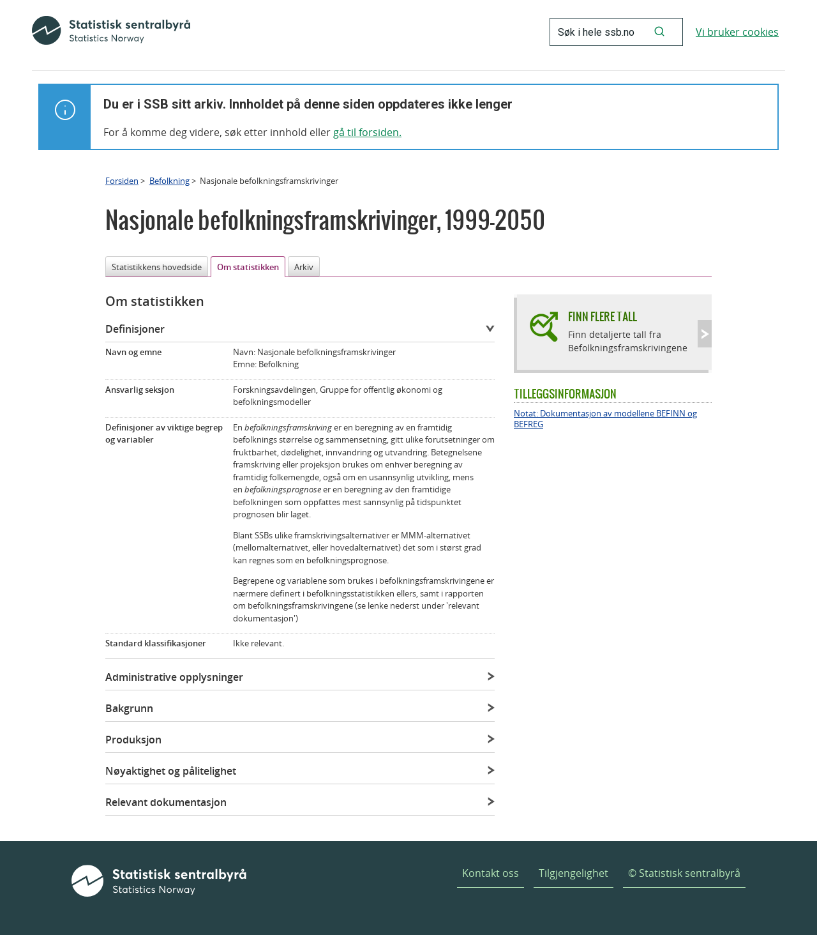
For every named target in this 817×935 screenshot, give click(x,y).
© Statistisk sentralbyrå (684, 873)
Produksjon (133, 740)
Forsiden (122, 180)
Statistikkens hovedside (157, 267)
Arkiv (303, 267)
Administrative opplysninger (174, 677)
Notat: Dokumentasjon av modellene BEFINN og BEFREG (605, 419)
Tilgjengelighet (573, 873)
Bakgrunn (129, 708)
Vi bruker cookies (737, 32)
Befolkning (169, 180)
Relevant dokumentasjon (166, 802)
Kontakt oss (490, 873)
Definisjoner (135, 329)
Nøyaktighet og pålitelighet (170, 771)
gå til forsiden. (367, 132)
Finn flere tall (602, 316)
